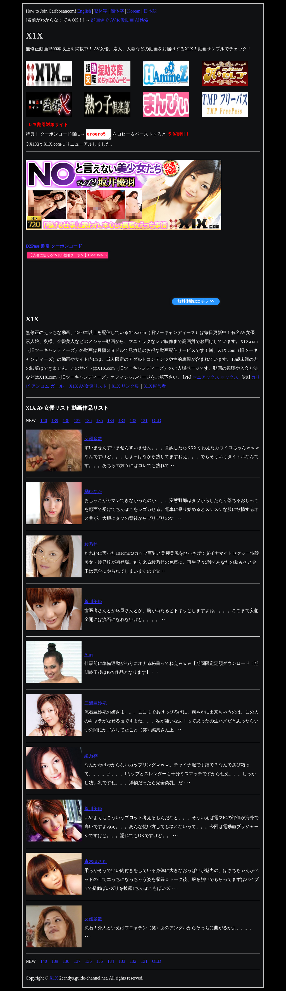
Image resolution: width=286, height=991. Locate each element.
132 (133, 420)
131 (144, 420)
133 (121, 420)
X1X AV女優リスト (88, 386)
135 (99, 420)
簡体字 (117, 11)
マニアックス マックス (215, 377)
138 (66, 420)
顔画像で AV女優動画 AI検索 (120, 20)
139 (54, 420)
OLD (156, 420)
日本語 (150, 11)
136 (88, 420)
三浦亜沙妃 (95, 703)
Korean (133, 11)
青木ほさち (95, 861)
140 (43, 420)
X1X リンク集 (125, 386)
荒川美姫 (93, 601)
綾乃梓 (91, 544)
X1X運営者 (155, 386)
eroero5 (99, 134)
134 (110, 420)
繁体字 (101, 11)
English (84, 11)
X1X (53, 978)
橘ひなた (93, 491)
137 (77, 420)
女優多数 (93, 438)
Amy (88, 654)
